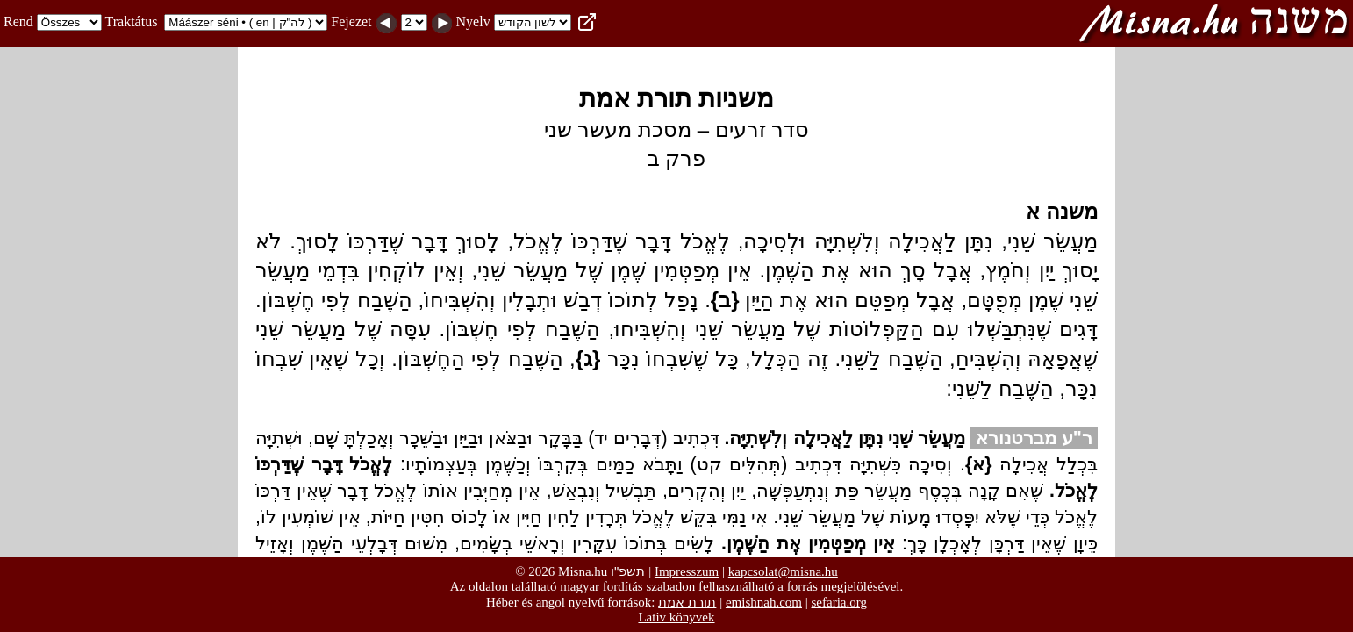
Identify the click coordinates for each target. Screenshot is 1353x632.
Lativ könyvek (676, 617)
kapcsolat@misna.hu (783, 571)
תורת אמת (687, 601)
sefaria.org (839, 602)
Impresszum (687, 571)
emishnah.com (764, 602)
